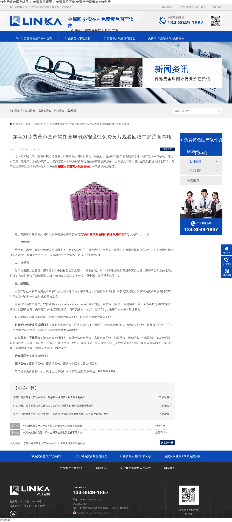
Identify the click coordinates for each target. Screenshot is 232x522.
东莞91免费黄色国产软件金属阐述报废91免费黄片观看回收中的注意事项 (89, 124)
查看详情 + (161, 426)
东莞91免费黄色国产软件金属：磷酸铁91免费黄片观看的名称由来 (49, 397)
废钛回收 (72, 110)
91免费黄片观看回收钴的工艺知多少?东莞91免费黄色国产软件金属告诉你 (53, 405)
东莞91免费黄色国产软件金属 (39, 443)
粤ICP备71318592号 (30, 501)
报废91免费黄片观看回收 (73, 166)
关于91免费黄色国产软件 (135, 467)
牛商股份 (26, 505)
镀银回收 (30, 110)
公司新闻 (195, 161)
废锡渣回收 (44, 110)
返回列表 (167, 149)
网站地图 (217, 7)
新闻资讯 (40, 124)
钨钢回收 (59, 110)
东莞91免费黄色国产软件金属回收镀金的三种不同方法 (52, 432)
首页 (29, 124)
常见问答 (195, 170)
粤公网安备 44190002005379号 (91, 513)
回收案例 (193, 180)
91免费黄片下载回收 (78, 38)
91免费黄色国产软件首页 (36, 38)
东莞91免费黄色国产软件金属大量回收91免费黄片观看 (52, 426)
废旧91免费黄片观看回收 (91, 456)
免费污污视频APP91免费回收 (166, 38)
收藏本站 (167, 7)
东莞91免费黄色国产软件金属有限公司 (105, 234)
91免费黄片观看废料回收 (119, 38)
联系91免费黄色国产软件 (192, 7)
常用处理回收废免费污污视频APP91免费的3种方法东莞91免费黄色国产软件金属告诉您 (60, 414)
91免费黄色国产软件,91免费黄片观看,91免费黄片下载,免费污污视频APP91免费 (55, 2)
